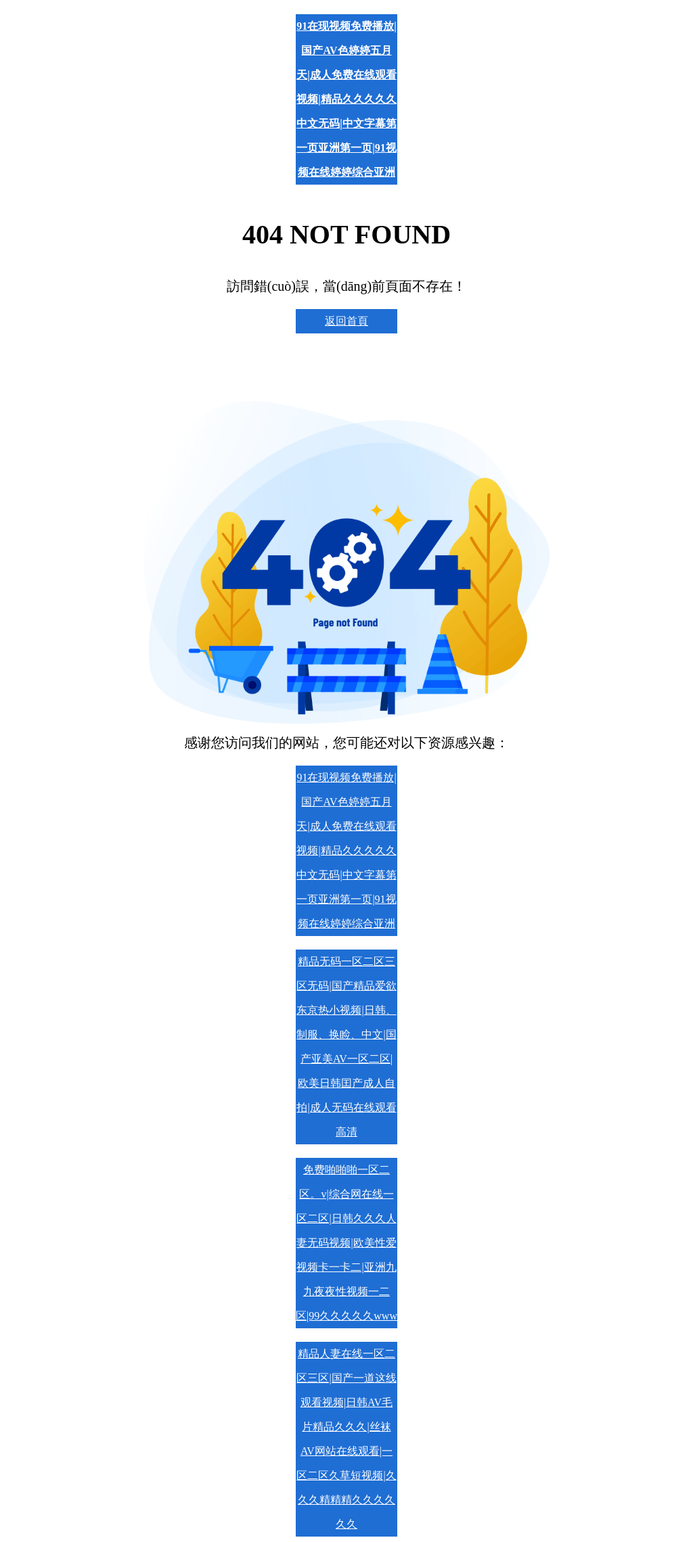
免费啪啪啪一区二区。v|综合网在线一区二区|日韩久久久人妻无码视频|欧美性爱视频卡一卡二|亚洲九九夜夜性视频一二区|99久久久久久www (346, 1243)
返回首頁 (346, 321)
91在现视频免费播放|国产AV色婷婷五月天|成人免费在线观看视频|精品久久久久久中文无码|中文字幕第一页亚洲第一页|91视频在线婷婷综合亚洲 (346, 99)
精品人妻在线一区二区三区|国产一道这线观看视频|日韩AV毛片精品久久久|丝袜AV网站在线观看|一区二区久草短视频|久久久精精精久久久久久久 (346, 1439)
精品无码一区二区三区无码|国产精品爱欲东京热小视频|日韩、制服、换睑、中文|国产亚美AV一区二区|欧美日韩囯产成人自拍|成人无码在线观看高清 (346, 1047)
